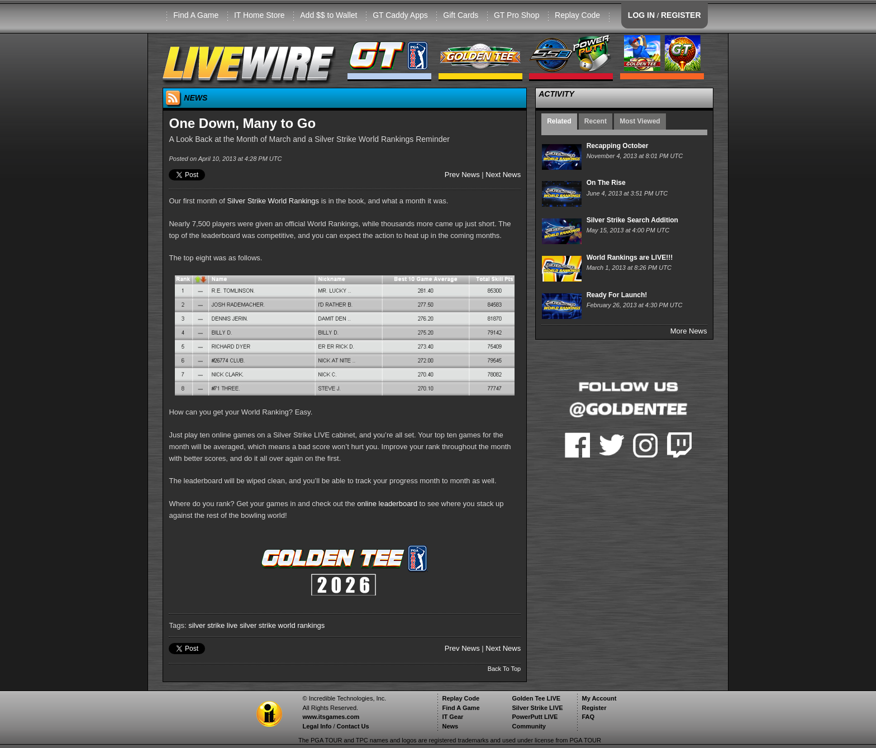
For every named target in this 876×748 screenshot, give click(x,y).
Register (594, 707)
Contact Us (353, 726)
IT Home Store (259, 15)
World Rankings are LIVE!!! (630, 257)
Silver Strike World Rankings (273, 201)
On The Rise (606, 183)
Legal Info (316, 726)
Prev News (462, 174)
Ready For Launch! (617, 295)
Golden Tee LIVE (536, 698)
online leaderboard (387, 503)
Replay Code (577, 15)
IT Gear (452, 716)
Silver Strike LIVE (537, 707)
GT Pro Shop (516, 15)
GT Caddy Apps (400, 15)
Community (529, 726)
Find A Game (195, 15)
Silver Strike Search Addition (632, 220)
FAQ (588, 716)
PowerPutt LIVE (535, 716)
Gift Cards (460, 15)
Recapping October (618, 146)
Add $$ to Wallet (328, 15)
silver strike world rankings (282, 625)
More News (688, 331)
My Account (599, 698)
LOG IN (641, 15)
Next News (503, 174)
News (450, 726)
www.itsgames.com (330, 716)
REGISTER (681, 15)
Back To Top (504, 668)
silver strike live (212, 625)
